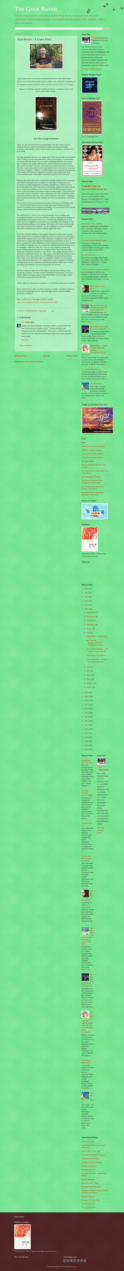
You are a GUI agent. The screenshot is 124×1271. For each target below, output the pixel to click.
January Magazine (88, 1179)
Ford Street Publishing (90, 1159)
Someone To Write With (91, 1200)
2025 (86, 593)
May (89, 671)
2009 (86, 737)
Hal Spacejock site (89, 1170)
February (90, 683)
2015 (86, 713)
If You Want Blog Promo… (92, 369)
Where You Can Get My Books (93, 446)
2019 (86, 696)
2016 (86, 709)
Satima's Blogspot (88, 1196)
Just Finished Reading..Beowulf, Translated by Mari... (95, 642)
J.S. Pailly (26, 322)
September (91, 625)
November (91, 617)
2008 (86, 741)
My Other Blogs (88, 461)
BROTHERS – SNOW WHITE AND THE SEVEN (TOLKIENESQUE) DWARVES (95, 350)
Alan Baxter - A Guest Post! (96, 636)
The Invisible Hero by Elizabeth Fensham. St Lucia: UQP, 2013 (98, 307)
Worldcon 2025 (96, 384)
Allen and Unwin (88, 1141)
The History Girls (88, 1204)
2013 (86, 721)
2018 (86, 701)
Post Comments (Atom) (34, 362)
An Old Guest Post (89, 255)
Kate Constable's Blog (90, 1183)
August (90, 629)
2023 (86, 601)
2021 (86, 609)
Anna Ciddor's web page (91, 1151)
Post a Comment (26, 345)
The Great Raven (36, 8)
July (88, 633)
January (90, 687)
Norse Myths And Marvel (96, 655)
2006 (86, 749)
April (89, 675)
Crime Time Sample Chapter (92, 457)
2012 (86, 725)
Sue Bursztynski (100, 38)
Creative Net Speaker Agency (93, 454)
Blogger (74, 1267)
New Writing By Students (91, 477)
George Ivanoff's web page (92, 1162)
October (90, 621)
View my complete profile (91, 69)
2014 (86, 717)
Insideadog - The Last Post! (92, 224)
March (89, 679)
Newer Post (21, 355)
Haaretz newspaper (89, 1166)
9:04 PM (25, 340)
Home (46, 355)
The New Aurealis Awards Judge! (94, 240)
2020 (86, 692)
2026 (86, 589)
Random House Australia (91, 1187)
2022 (86, 605)
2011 (86, 729)
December (91, 612)
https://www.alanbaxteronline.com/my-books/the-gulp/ (37, 302)
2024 (86, 597)
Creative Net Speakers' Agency (93, 1155)
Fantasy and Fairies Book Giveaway (95, 269)
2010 (86, 733)
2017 (86, 705)
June (89, 667)
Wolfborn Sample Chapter (91, 450)
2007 (86, 745)
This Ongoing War (89, 1208)
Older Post (71, 355)
